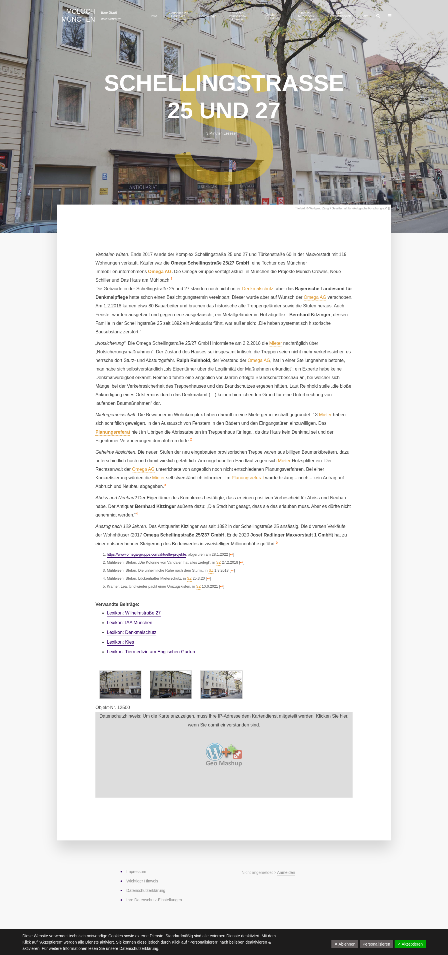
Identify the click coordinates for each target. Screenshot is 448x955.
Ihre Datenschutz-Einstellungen (154, 900)
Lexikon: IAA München (129, 622)
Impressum (136, 871)
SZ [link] (218, 562)
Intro (154, 16)
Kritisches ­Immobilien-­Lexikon (237, 16)
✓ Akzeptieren (410, 944)
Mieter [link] (275, 343)
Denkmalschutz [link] (257, 288)
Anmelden (286, 872)
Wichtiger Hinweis (142, 881)
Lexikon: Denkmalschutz (131, 632)
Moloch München (78, 15)
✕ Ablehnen (344, 944)
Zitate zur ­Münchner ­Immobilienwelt (306, 16)
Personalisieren (376, 944)
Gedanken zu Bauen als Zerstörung (178, 16)
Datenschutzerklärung (138, 948)
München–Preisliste (271, 16)
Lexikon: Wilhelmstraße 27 (134, 612)
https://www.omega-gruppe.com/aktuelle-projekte (146, 554)
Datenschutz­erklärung (145, 890)
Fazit (364, 16)
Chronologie (207, 16)
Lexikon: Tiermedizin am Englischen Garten (151, 651)
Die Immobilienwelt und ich (340, 16)
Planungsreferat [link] (112, 432)
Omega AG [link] (159, 271)
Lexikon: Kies (120, 642)
